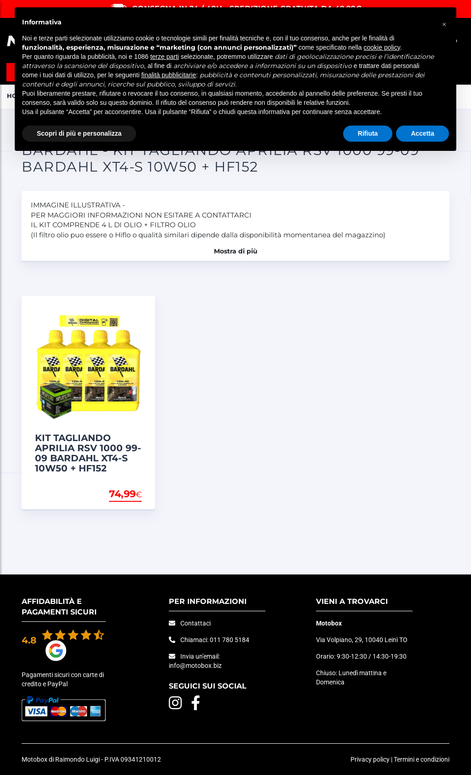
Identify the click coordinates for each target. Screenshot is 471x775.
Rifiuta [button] (368, 133)
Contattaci (195, 623)
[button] (444, 22)
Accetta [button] (422, 133)
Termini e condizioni (421, 759)
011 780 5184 (229, 639)
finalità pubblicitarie (168, 75)
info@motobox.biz (195, 665)
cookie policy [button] (382, 47)
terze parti (164, 56)
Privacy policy (370, 759)
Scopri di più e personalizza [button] (79, 133)
